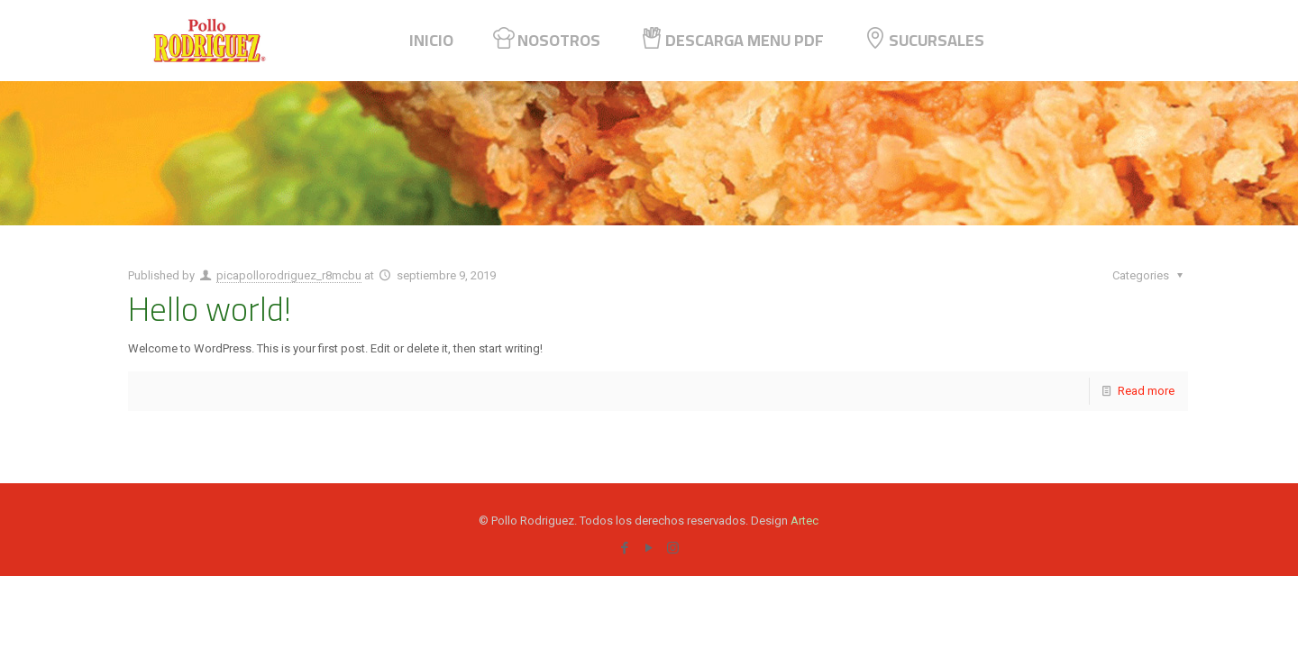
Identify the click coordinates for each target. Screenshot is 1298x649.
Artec (804, 520)
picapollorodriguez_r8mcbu (288, 275)
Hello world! (209, 309)
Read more (1146, 391)
